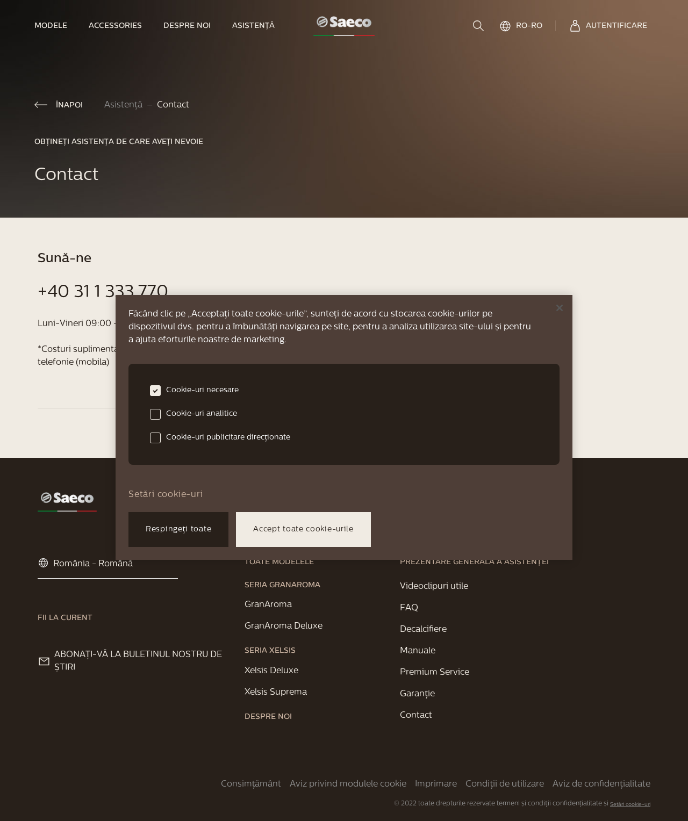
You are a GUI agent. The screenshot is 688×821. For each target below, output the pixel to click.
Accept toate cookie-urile (303, 529)
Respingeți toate (178, 529)
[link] (56, 26)
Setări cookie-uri (630, 804)
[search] (479, 26)
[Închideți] (559, 308)
